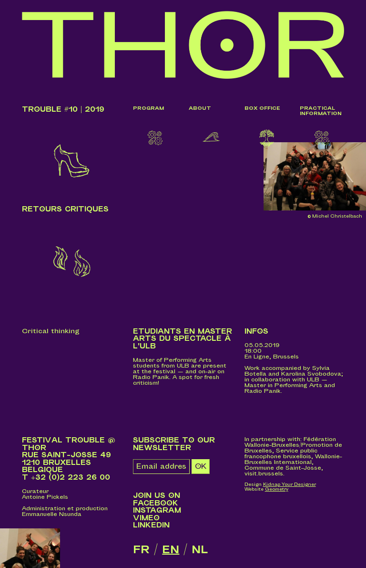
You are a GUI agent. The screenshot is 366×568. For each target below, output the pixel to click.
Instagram (157, 511)
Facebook (155, 504)
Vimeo (146, 519)
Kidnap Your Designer (289, 486)
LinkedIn (151, 526)
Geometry (276, 490)
